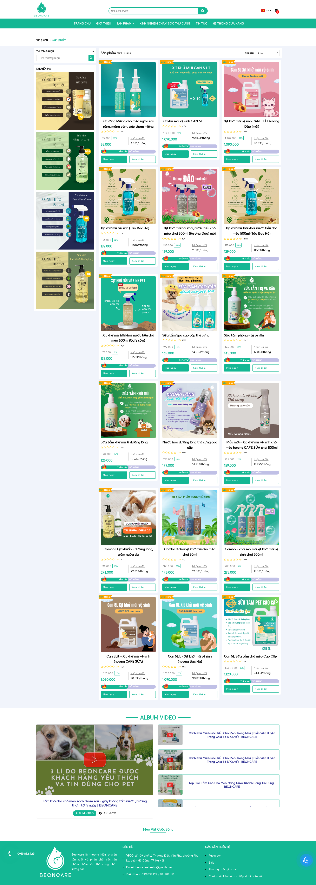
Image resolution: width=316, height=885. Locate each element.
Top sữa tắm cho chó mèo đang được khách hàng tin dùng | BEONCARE (232, 785)
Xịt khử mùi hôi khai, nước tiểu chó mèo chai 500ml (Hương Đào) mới (190, 231)
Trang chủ (82, 23)
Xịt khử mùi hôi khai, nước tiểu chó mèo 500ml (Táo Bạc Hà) (251, 231)
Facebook (215, 855)
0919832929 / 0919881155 (150, 874)
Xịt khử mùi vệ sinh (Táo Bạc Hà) (125, 228)
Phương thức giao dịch (223, 869)
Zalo (211, 862)
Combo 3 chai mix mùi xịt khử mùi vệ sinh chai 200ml (251, 552)
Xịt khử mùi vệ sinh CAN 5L (182, 121)
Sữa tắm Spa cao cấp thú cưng (185, 335)
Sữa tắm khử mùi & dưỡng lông (124, 442)
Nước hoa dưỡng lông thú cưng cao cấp (189, 445)
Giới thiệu (103, 23)
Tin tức (201, 23)
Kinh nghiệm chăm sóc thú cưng (165, 23)
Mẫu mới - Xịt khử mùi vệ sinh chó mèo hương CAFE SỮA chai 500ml (251, 445)
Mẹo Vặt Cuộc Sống (158, 829)
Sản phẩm (124, 23)
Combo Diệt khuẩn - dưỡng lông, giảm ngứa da (128, 552)
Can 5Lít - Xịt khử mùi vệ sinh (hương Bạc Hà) (190, 659)
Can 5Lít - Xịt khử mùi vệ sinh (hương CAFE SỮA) (128, 659)
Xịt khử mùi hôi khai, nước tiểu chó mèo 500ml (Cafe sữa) (128, 338)
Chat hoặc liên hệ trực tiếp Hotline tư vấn (236, 876)
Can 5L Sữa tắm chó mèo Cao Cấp (250, 656)
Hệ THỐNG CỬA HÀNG (228, 23)
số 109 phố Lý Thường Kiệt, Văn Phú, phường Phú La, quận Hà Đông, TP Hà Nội (162, 858)
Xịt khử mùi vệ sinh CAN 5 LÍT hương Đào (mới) (251, 124)
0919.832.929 (25, 853)
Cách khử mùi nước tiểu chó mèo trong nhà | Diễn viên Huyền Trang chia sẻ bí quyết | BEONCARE (232, 735)
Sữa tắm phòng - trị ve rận (244, 335)
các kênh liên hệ (217, 847)
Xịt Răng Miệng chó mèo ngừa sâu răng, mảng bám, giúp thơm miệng (128, 124)
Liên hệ (128, 847)
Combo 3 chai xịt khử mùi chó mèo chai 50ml (189, 552)
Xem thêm (138, 159)
